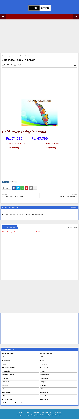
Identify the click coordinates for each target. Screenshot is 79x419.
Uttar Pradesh (7, 399)
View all (73, 207)
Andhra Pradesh (8, 353)
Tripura (5, 396)
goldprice (9, 56)
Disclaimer (57, 412)
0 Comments (72, 227)
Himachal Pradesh (9, 367)
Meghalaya (44, 378)
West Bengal (45, 399)
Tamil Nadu (6, 392)
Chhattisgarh (7, 360)
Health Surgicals (56, 415)
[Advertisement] (39, 36)
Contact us (35, 412)
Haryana (44, 364)
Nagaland (44, 382)
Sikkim (43, 389)
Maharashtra (45, 375)
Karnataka (6, 371)
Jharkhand (44, 367)
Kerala (43, 371)
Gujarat (5, 364)
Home (3, 56)
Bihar (43, 357)
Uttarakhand (45, 396)
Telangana (44, 392)
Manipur (6, 378)
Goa (42, 360)
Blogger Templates (32, 415)
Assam (5, 357)
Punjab (43, 385)
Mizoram (6, 382)
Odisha (5, 385)
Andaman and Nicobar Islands (12, 403)
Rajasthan (6, 389)
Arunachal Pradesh (47, 353)
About (27, 412)
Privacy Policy (46, 412)
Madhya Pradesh (8, 375)
